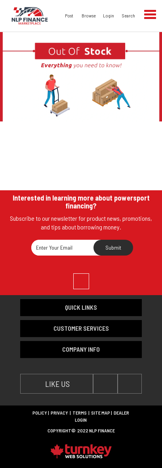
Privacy (59, 412)
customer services (81, 328)
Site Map (100, 412)
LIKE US (57, 383)
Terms (79, 412)
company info (81, 349)
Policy (39, 412)
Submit (113, 247)
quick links (81, 307)
